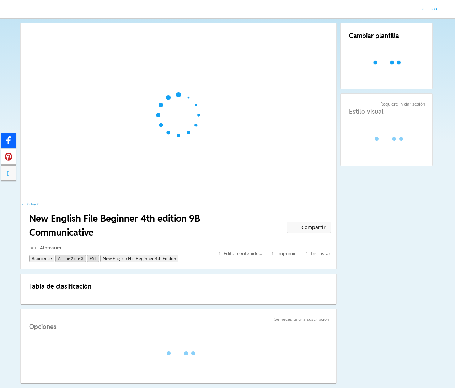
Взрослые (42, 258)
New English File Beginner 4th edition (139, 258)
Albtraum (50, 247)
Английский (71, 258)
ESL (93, 258)
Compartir (309, 227)
